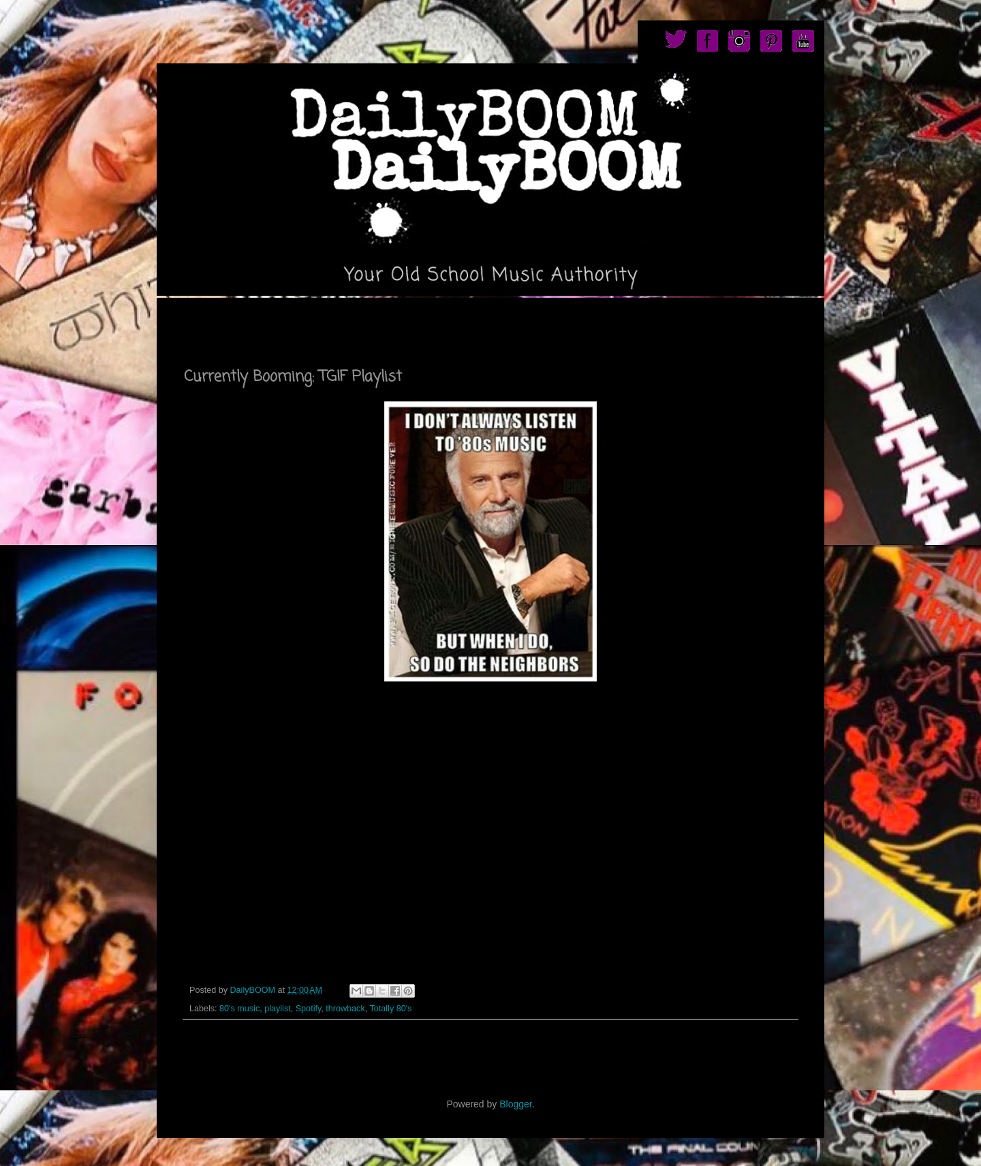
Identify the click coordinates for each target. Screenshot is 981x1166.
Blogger (515, 1104)
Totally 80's (390, 1008)
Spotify (309, 1008)
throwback (345, 1008)
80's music (239, 1008)
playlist (277, 1008)
